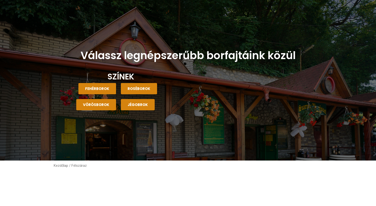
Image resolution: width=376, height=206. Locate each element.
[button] (97, 88)
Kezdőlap (61, 165)
